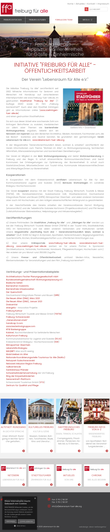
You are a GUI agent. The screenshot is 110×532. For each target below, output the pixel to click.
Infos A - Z (87, 19)
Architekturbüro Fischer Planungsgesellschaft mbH (32, 276)
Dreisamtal (11, 304)
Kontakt (91, 3)
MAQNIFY (10, 351)
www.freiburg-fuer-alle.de (62, 243)
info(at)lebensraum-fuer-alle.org (67, 506)
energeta (11, 307)
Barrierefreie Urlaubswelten (20, 289)
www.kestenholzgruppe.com (20, 326)
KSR (56, 341)
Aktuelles (80, 3)
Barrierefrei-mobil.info (17, 285)
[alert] (19, 513)
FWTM (58, 313)
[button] (20, 526)
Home (70, 3)
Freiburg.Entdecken (13, 19)
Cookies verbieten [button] (26, 521)
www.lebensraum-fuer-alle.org (48, 140)
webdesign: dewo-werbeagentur (92, 527)
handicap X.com (14, 323)
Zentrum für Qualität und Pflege (22, 385)
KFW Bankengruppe (16, 329)
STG (42, 382)
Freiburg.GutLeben (37, 19)
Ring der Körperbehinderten (20, 376)
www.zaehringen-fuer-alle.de (31, 246)
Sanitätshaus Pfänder (17, 369)
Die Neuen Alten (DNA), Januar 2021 (24, 301)
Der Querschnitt (14, 292)
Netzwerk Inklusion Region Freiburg (24, 363)
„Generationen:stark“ (17, 320)
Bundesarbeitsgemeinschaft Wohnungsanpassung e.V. (34, 279)
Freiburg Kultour (14, 310)
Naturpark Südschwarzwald (20, 360)
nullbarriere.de (13, 366)
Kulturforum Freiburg (16, 335)
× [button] (35, 498)
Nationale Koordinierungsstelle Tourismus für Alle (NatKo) (35, 357)
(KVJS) (58, 338)
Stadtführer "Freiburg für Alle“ (38, 100)
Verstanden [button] (10, 521)
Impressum (103, 3)
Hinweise (14, 517)
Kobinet (10, 332)
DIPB (56, 295)
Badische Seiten (14, 282)
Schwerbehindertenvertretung (21, 372)
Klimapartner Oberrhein (18, 344)
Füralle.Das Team (63, 19)
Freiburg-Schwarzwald (17, 317)
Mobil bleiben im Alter (17, 354)
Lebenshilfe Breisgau (16, 348)
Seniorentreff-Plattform (18, 379)
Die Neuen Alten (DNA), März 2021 (23, 298)
